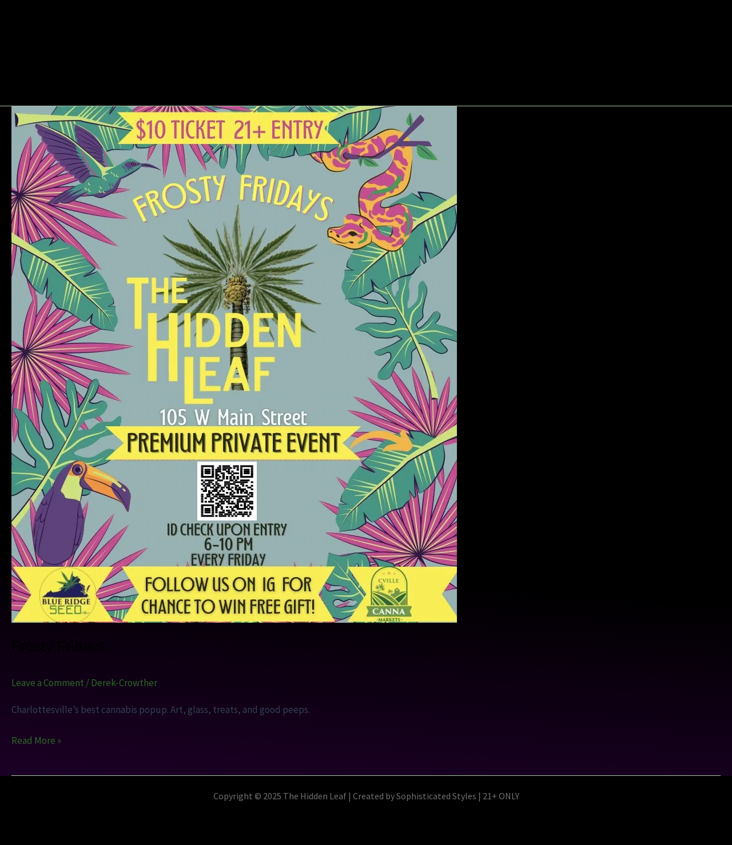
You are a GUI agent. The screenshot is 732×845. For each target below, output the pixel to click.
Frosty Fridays (58, 646)
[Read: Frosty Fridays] (234, 363)
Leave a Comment (47, 682)
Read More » (36, 739)
